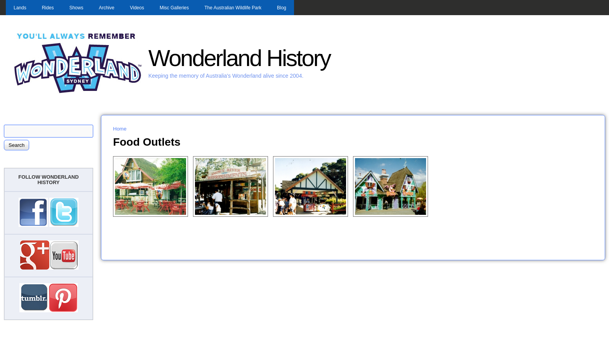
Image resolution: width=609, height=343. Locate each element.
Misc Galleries (174, 7)
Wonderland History (239, 58)
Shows (76, 7)
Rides (48, 7)
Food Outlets (147, 142)
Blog (281, 7)
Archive (106, 7)
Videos (137, 7)
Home (120, 129)
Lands (20, 7)
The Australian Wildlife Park (232, 7)
